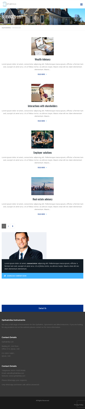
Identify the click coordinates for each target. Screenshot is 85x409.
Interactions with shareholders (42, 106)
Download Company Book (15, 276)
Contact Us (42, 308)
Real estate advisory (42, 199)
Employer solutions (42, 152)
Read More (41, 74)
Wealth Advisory (42, 59)
